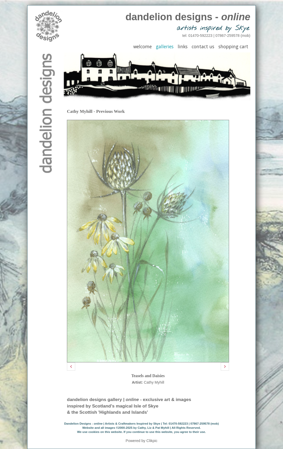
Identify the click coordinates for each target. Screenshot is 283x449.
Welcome (142, 46)
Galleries (165, 46)
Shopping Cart (233, 46)
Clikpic (151, 441)
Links (183, 46)
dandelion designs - (188, 16)
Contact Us (203, 46)
